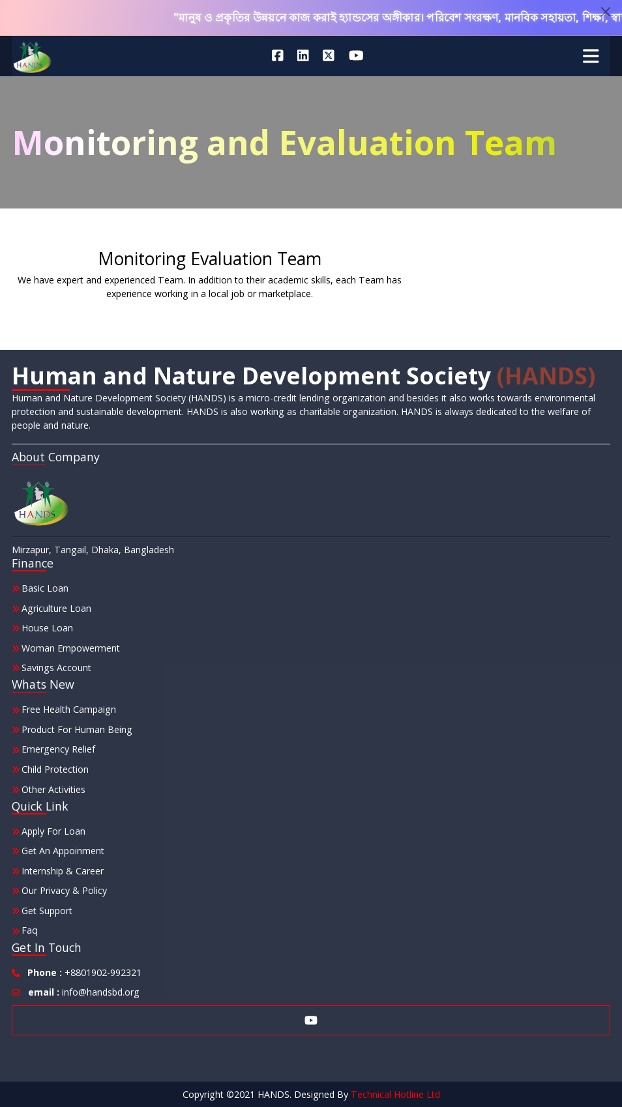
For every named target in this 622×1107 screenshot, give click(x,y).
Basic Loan (45, 588)
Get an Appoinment (63, 850)
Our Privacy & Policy (64, 890)
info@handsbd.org (84, 992)
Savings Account (56, 667)
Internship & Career (63, 871)
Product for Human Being (77, 729)
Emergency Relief (58, 749)
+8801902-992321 (84, 972)
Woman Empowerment (71, 648)
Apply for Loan (53, 831)
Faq (30, 930)
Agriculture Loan (56, 608)
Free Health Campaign (69, 709)
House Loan (47, 628)
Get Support (47, 910)
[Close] (605, 11)
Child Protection (55, 769)
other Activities (53, 789)
